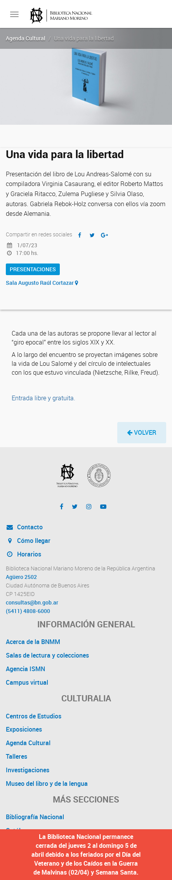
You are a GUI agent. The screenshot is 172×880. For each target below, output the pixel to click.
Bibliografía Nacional (35, 817)
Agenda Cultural (25, 38)
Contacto (24, 527)
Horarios (23, 554)
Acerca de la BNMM (33, 641)
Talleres (16, 756)
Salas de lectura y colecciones (47, 655)
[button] (141, 432)
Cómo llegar (28, 540)
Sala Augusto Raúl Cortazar (42, 282)
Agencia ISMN (25, 669)
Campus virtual (27, 682)
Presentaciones (33, 269)
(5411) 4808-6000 (28, 611)
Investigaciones (27, 770)
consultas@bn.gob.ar (32, 602)
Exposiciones (24, 729)
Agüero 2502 (21, 576)
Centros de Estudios (33, 716)
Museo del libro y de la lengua (47, 783)
